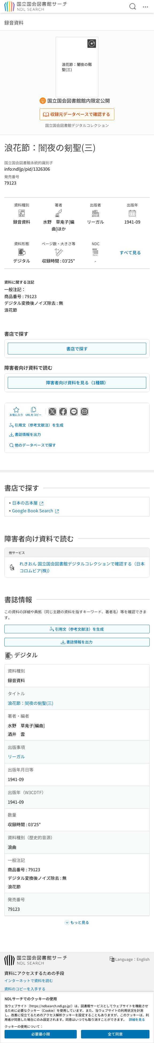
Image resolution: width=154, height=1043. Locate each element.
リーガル (16, 756)
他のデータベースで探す (32, 445)
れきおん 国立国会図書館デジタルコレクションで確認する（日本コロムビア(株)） (82, 567)
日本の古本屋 (28, 502)
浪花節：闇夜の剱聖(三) (30, 703)
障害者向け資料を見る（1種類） (77, 382)
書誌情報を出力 (25, 434)
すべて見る (130, 252)
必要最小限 (40, 1034)
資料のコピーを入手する (24, 988)
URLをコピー (33, 412)
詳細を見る (137, 1019)
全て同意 (115, 1034)
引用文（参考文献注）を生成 (36, 425)
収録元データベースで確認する (76, 114)
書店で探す (77, 348)
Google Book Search (36, 510)
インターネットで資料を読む (28, 980)
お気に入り (16, 412)
